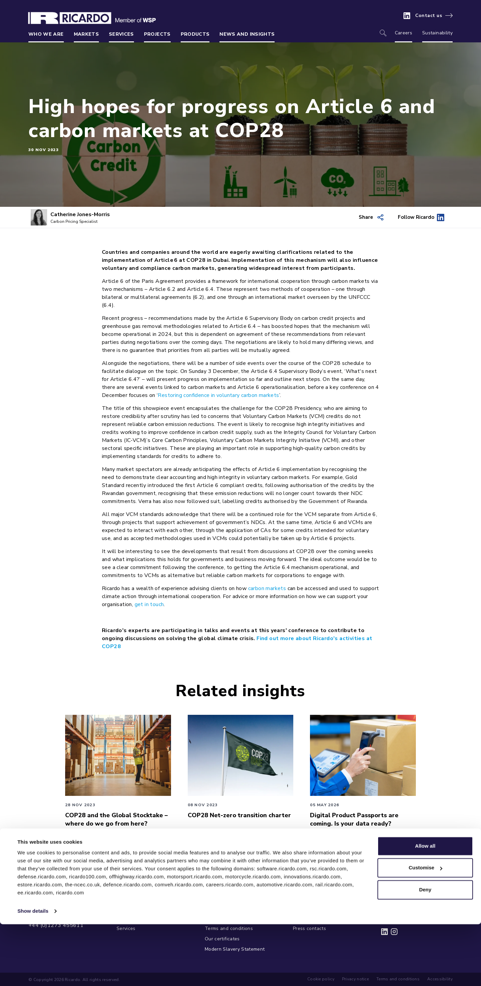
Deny (425, 951)
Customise (425, 929)
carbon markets (267, 588)
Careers (403, 33)
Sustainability (437, 33)
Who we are (46, 34)
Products (195, 34)
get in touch (149, 604)
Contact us (428, 15)
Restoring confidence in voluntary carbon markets (218, 395)
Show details (32, 973)
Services (121, 34)
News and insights (247, 34)
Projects (157, 34)
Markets (86, 34)
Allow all (425, 908)
